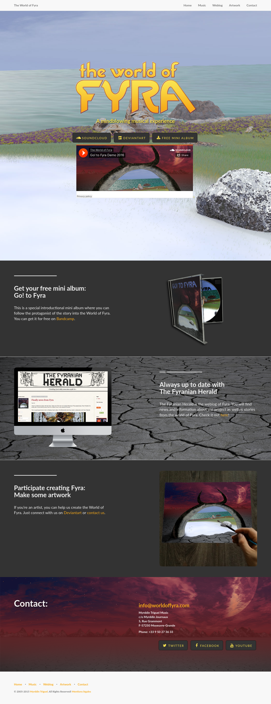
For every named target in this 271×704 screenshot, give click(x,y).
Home (188, 5)
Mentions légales (81, 691)
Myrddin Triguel (39, 691)
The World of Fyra (26, 5)
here (224, 414)
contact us (95, 512)
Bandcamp (65, 318)
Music (202, 5)
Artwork (234, 5)
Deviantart (73, 512)
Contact (251, 5)
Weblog (217, 5)
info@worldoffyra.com (164, 605)
